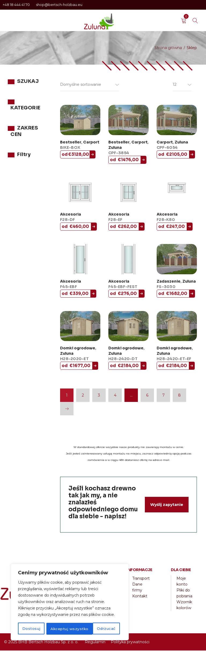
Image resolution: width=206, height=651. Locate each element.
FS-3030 (166, 287)
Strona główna (168, 47)
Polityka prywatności (130, 642)
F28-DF (67, 220)
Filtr (17, 184)
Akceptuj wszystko (98, 628)
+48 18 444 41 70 (17, 5)
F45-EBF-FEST (122, 287)
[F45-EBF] (80, 260)
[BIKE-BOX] (80, 120)
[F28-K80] (177, 193)
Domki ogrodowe (77, 348)
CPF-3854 (118, 153)
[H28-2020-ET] (80, 327)
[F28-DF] (80, 193)
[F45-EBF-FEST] (128, 260)
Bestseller (70, 142)
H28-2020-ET (74, 359)
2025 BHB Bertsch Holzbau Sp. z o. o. (43, 642)
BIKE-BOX (70, 148)
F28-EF (115, 220)
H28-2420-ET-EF (174, 359)
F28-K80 (166, 220)
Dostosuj (31, 628)
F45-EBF (68, 287)
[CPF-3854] (128, 120)
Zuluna (14, 137)
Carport (91, 142)
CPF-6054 (167, 148)
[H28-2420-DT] (128, 327)
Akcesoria (70, 214)
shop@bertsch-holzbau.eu (59, 5)
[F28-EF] (128, 193)
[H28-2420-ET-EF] (177, 327)
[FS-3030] (177, 260)
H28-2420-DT (123, 359)
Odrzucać (59, 628)
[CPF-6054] (177, 120)
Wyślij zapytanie (166, 505)
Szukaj (40, 96)
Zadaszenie (169, 281)
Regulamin (95, 642)
